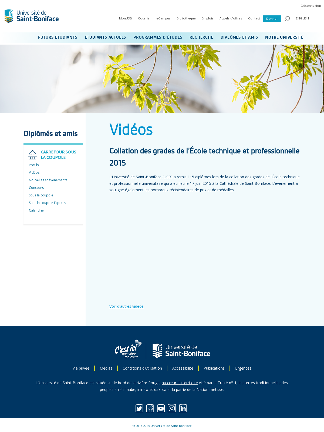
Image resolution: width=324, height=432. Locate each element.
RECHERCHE (201, 37)
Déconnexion (311, 6)
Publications (214, 368)
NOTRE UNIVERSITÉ (284, 37)
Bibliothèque (186, 18)
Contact (254, 18)
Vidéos (34, 172)
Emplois (208, 18)
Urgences (243, 368)
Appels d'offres (231, 18)
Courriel (144, 18)
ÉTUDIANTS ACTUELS (105, 37)
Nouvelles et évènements (48, 180)
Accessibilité (182, 368)
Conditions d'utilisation (142, 368)
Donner (272, 18)
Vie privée (81, 368)
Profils (34, 165)
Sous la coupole (41, 195)
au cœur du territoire (180, 382)
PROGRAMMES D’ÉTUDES (157, 37)
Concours (36, 187)
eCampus (163, 18)
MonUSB (125, 18)
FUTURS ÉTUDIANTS (57, 37)
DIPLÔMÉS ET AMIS (239, 37)
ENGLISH (302, 18)
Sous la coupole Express (47, 202)
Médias (106, 368)
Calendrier (37, 210)
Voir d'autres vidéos (126, 306)
